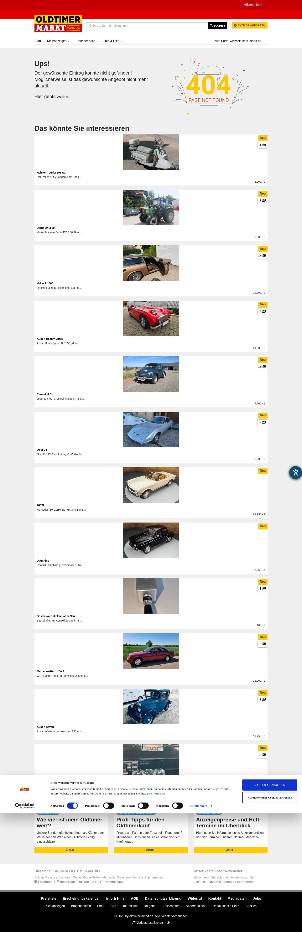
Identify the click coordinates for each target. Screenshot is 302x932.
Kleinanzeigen (58, 41)
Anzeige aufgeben (249, 25)
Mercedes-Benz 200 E (50, 671)
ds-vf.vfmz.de (156, 912)
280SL (41, 505)
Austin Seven (45, 726)
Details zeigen (198, 924)
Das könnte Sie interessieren (81, 128)
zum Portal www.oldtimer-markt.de (237, 41)
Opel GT (42, 449)
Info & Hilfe (113, 41)
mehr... (71, 850)
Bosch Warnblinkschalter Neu (56, 616)
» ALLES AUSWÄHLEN (269, 903)
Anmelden (253, 4)
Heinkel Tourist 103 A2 (51, 172)
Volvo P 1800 (45, 283)
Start (37, 41)
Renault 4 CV (45, 394)
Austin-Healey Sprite (50, 338)
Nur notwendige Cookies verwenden (270, 916)
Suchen (217, 25)
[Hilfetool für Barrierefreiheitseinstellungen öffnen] (295, 472)
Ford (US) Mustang (49, 782)
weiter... (65, 96)
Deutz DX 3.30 (46, 227)
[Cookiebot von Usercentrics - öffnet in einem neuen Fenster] (25, 924)
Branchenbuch (87, 41)
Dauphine (43, 560)
